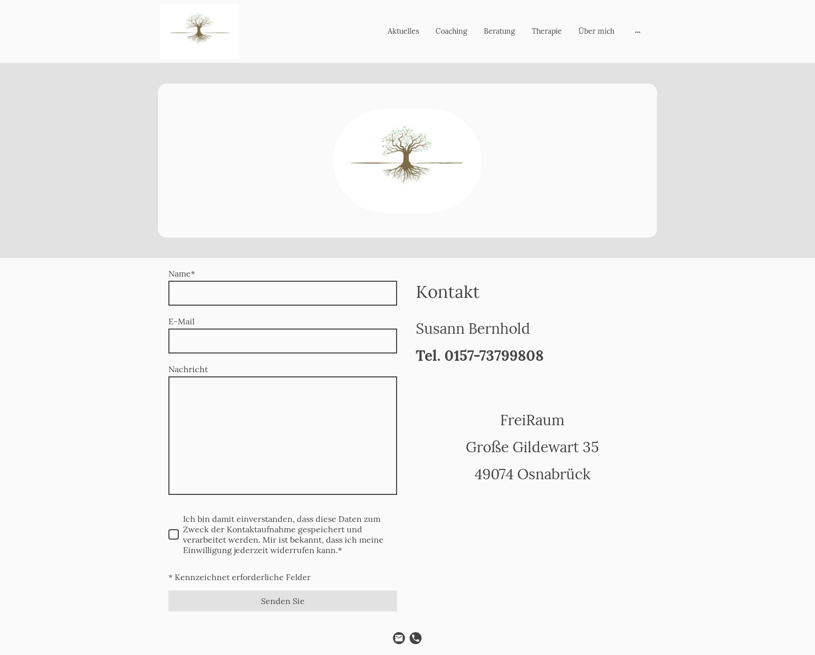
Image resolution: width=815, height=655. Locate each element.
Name (181, 273)
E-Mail (181, 321)
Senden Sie (283, 601)
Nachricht (188, 369)
